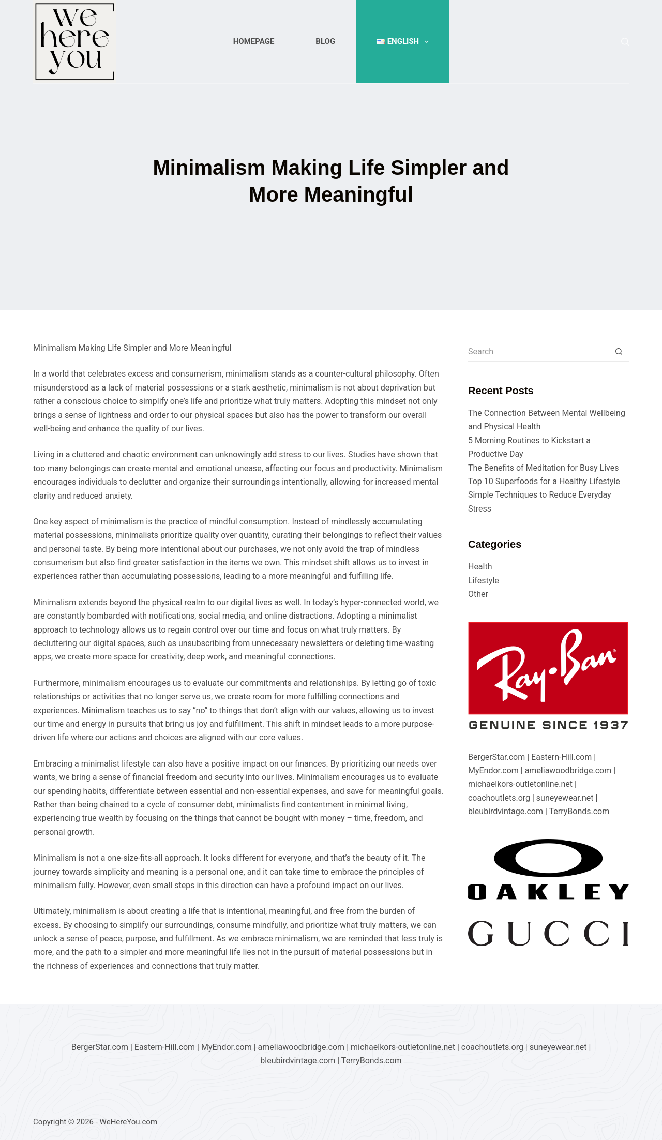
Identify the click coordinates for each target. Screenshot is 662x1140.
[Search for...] (538, 351)
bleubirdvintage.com (505, 811)
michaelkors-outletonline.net (520, 784)
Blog (325, 41)
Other (478, 594)
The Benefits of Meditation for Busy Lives (543, 468)
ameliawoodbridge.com (568, 770)
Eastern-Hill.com (561, 757)
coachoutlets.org (499, 798)
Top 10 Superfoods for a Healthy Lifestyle (544, 481)
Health (480, 567)
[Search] (625, 42)
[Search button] (618, 351)
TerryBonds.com (579, 811)
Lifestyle (483, 581)
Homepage (254, 41)
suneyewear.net (565, 798)
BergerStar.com (496, 757)
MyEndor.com (493, 770)
